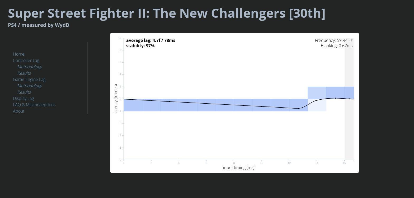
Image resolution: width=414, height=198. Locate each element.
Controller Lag (26, 60)
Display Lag (23, 98)
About (18, 111)
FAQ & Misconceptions (34, 105)
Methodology (29, 67)
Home (19, 54)
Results (24, 73)
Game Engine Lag (29, 79)
